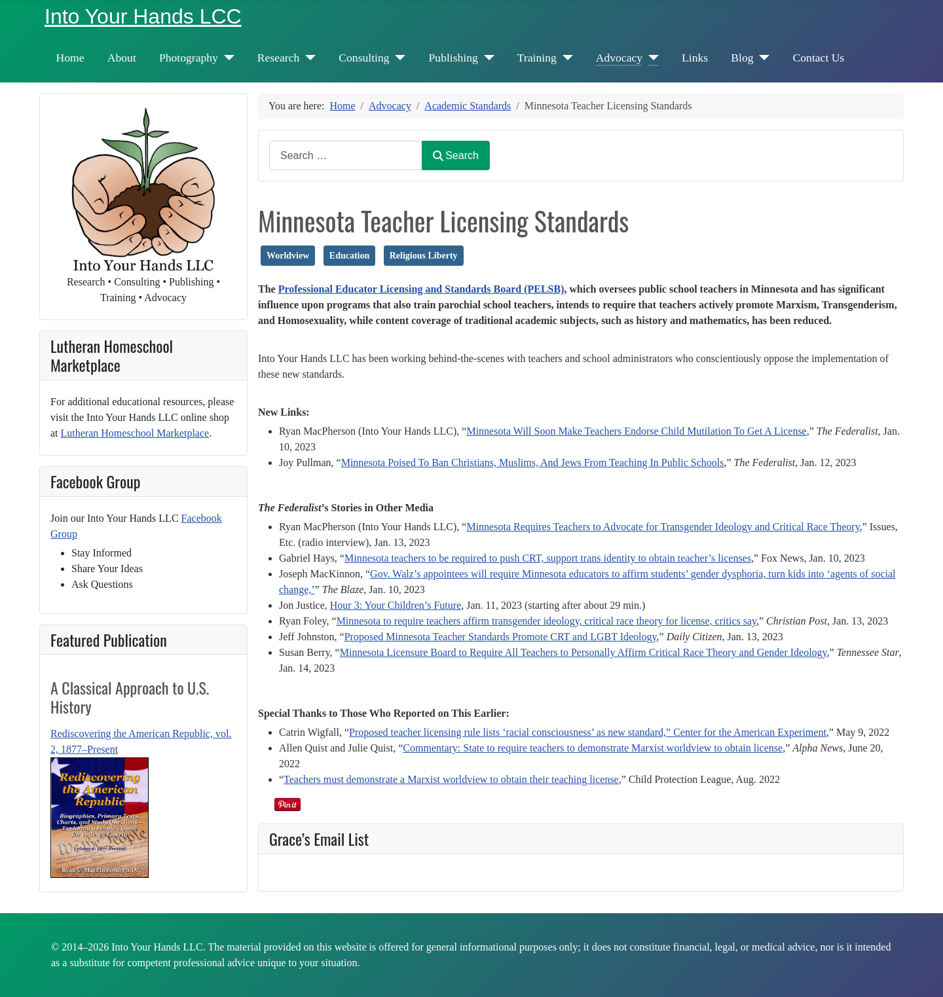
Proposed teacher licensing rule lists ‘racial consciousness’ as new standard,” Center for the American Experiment (587, 732)
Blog (742, 57)
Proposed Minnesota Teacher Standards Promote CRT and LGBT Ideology (500, 636)
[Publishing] (486, 57)
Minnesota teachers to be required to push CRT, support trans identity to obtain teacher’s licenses (547, 558)
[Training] (565, 57)
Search (456, 155)
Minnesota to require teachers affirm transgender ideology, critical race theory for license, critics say (546, 620)
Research (278, 57)
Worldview (288, 256)
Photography (188, 57)
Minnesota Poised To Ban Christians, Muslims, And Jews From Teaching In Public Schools (532, 462)
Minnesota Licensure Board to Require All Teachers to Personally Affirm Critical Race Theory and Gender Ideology (583, 652)
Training (537, 57)
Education (349, 256)
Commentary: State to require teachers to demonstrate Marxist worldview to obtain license (593, 747)
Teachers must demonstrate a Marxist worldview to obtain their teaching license (451, 779)
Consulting (364, 57)
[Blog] (762, 57)
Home (70, 57)
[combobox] (345, 155)
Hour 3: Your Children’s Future (395, 605)
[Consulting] (398, 57)
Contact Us (819, 57)
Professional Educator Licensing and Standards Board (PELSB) (421, 289)
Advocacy (619, 57)
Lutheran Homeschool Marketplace (135, 433)
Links (695, 57)
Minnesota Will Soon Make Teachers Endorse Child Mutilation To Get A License (636, 431)
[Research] (307, 57)
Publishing (453, 57)
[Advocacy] (650, 57)
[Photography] (226, 57)
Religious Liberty (424, 256)
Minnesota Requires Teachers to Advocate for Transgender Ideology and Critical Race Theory (662, 526)
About (121, 57)
